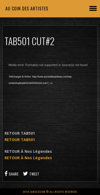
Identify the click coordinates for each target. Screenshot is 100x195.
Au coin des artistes (26, 8)
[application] (50, 90)
